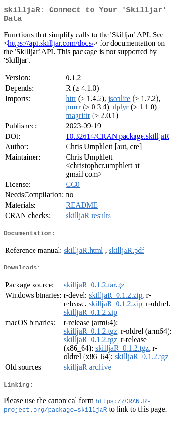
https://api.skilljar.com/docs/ (50, 47)
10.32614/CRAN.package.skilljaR (117, 140)
